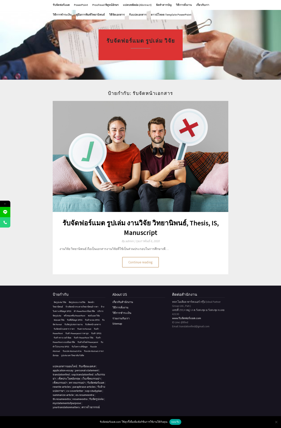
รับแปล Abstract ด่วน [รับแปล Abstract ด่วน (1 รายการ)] (72, 351)
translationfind (61, 374)
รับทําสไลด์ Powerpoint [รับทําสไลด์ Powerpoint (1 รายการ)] (87, 342)
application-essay (63, 370)
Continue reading (140, 262)
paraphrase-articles (84, 386)
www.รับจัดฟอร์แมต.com (186, 318)
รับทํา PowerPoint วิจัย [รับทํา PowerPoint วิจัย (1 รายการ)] (83, 337)
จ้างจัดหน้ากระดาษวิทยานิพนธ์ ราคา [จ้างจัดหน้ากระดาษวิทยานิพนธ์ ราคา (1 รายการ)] (82, 306)
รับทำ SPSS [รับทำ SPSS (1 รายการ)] (96, 333)
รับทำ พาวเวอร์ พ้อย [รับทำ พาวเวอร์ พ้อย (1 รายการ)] (62, 337)
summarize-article (63, 395)
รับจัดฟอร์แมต (61, 5)
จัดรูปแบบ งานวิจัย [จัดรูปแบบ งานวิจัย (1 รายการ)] (77, 302)
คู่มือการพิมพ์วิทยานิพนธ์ (90, 14)
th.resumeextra (62, 399)
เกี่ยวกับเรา (202, 5)
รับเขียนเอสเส (87, 366)
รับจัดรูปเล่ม (96, 399)
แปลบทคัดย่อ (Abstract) (137, 5)
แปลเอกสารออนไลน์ (65, 366)
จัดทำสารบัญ (164, 5)
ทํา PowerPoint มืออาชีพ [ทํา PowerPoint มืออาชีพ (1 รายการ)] (84, 311)
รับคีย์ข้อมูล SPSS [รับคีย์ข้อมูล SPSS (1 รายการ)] (74, 320)
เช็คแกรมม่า (60, 382)
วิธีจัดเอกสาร (117, 14)
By (129, 241)
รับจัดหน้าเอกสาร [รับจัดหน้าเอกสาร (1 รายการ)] (93, 324)
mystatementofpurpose (67, 403)
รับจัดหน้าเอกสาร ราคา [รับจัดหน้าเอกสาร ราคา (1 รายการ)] (64, 329)
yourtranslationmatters (66, 407)
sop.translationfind (82, 374)
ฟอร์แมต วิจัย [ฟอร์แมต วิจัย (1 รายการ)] (94, 315)
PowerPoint (81, 5)
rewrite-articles (62, 386)
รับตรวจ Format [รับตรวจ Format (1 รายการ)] (84, 329)
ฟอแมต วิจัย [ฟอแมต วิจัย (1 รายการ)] (59, 320)
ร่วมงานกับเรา (121, 318)
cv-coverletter (74, 391)
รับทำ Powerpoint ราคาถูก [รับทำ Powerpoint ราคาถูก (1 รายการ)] (77, 333)
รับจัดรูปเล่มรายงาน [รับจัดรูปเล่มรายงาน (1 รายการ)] (73, 324)
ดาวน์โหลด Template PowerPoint (171, 14)
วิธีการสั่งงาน (184, 5)
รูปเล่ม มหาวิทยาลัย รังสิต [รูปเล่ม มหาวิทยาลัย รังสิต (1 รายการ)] (72, 355)
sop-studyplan (93, 391)
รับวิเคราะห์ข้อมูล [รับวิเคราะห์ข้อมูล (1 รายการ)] (80, 346)
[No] (276, 422)
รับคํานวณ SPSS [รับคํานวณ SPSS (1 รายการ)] (92, 320)
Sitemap (117, 323)
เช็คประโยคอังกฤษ (69, 378)
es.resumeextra (85, 395)
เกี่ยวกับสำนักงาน (122, 302)
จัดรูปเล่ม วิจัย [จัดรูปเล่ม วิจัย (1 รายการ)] (60, 302)
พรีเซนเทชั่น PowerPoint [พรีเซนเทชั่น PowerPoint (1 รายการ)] (74, 315)
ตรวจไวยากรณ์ (91, 407)
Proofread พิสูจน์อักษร (105, 5)
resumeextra (79, 399)
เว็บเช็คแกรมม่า (91, 378)
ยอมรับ (175, 421)
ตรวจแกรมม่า (77, 382)
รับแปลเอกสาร (138, 14)
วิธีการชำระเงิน (62, 14)
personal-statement (87, 370)
